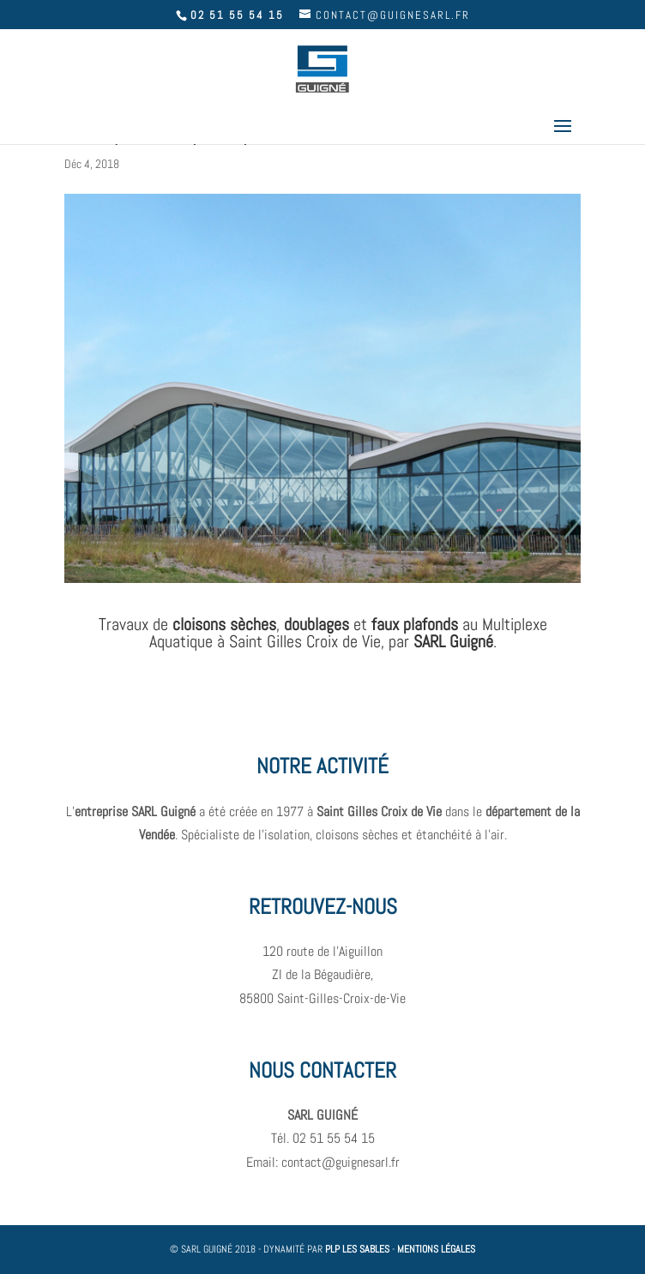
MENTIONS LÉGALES (436, 1249)
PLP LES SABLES (357, 1249)
